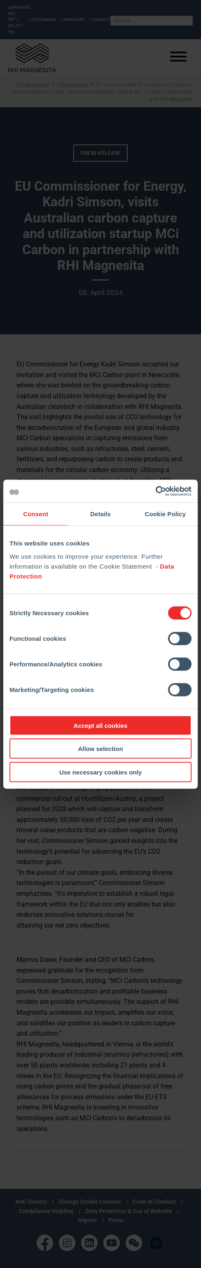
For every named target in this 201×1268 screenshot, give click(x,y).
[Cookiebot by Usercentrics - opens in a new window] (155, 491)
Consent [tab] (35, 513)
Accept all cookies (101, 725)
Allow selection (100, 748)
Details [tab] (100, 513)
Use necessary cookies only (100, 771)
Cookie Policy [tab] (165, 513)
